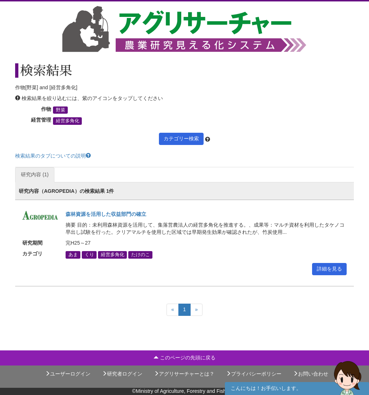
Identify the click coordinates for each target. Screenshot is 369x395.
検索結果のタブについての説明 (53, 156)
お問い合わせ (310, 374)
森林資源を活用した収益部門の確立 (106, 214)
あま (73, 254)
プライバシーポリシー (253, 374)
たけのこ (140, 254)
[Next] (196, 310)
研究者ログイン (122, 374)
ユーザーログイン (67, 374)
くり (89, 254)
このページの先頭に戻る (184, 357)
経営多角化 (67, 120)
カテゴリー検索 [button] (181, 138)
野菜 (60, 110)
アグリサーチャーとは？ (184, 374)
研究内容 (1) (35, 174)
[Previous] (172, 310)
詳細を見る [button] (329, 269)
